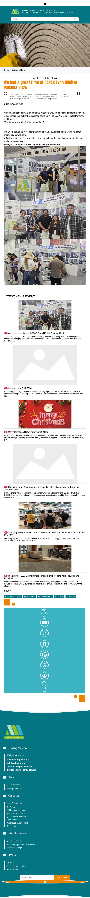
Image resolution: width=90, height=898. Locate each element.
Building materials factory (17, 810)
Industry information (15, 789)
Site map (10, 862)
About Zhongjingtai (14, 803)
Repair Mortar (29, 596)
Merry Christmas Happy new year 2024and (28, 432)
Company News (18, 70)
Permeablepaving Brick (16, 866)
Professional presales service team (21, 844)
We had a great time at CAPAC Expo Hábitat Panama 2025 (36, 333)
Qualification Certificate (16, 816)
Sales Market (12, 820)
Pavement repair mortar (18, 759)
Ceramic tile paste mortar (19, 766)
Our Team (11, 807)
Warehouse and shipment (17, 823)
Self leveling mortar (16, 763)
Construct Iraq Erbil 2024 (20, 388)
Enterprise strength (14, 848)
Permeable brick (45, 596)
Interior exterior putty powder (21, 770)
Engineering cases (13, 596)
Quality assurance (14, 841)
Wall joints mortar (15, 755)
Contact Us (11, 826)
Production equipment (16, 813)
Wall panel (59, 596)
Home (6, 70)
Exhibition (71, 596)
